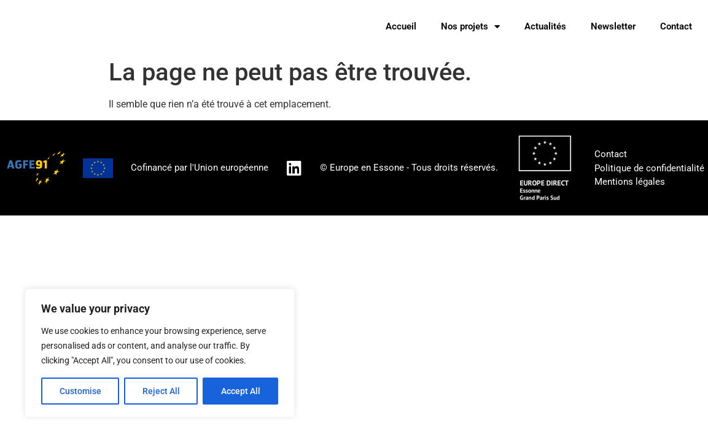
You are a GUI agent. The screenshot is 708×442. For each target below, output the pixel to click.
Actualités (545, 26)
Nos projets (470, 26)
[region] (160, 353)
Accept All (240, 391)
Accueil (401, 26)
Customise (80, 391)
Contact (676, 26)
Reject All (161, 391)
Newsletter (613, 26)
